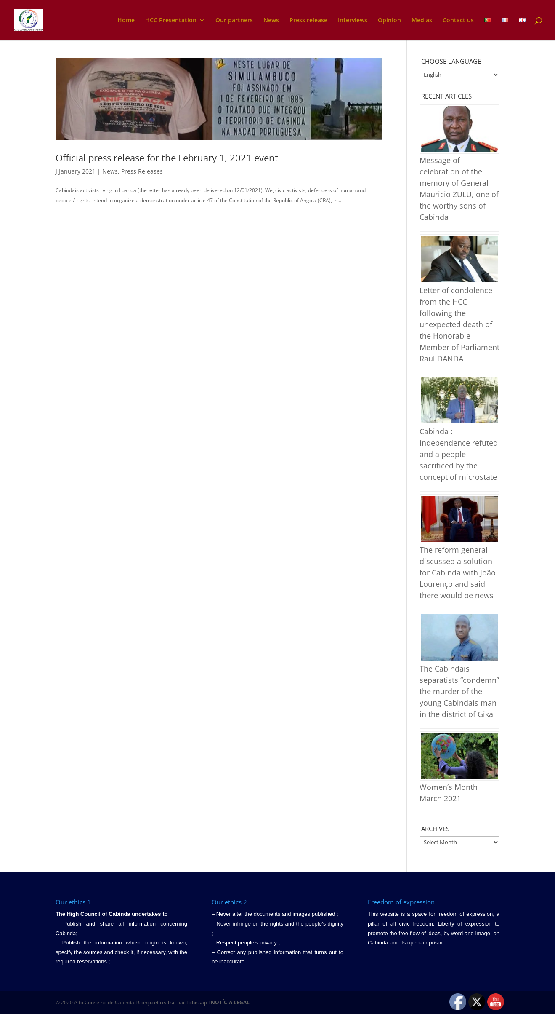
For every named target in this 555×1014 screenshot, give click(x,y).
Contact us (458, 20)
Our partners (234, 20)
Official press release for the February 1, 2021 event (167, 157)
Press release (308, 20)
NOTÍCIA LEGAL (230, 1002)
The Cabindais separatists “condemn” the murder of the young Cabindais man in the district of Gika (459, 691)
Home (126, 20)
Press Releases (142, 171)
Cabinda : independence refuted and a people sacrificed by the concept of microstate (459, 454)
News (271, 20)
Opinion (389, 20)
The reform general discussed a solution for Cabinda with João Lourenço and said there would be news (458, 572)
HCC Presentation (171, 20)
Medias (422, 20)
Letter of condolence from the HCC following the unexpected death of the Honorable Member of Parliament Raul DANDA (459, 324)
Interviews (352, 20)
